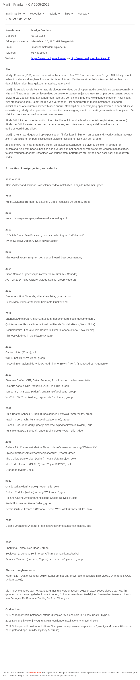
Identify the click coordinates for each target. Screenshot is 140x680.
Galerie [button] (55, 13)
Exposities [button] (37, 13)
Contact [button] (83, 13)
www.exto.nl (35, 672)
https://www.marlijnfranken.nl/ (48, 58)
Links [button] (69, 13)
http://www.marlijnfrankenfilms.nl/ (90, 58)
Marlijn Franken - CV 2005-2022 (26, 4)
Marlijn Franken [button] (15, 13)
